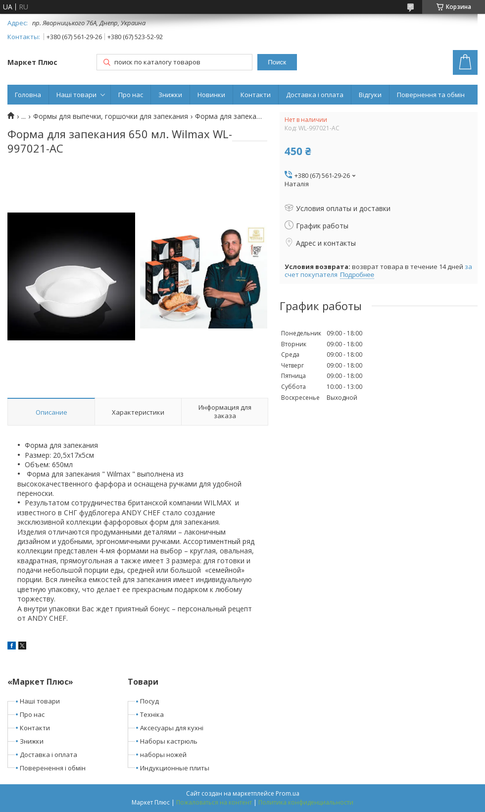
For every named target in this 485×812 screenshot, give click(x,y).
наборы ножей (163, 754)
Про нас (130, 94)
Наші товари (76, 94)
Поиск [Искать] (277, 62)
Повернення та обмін (431, 94)
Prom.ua (287, 793)
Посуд (149, 701)
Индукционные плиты (174, 767)
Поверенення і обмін (53, 767)
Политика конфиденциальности (305, 802)
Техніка (152, 714)
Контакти (256, 94)
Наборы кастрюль (168, 741)
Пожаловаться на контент (214, 802)
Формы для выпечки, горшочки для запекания (110, 116)
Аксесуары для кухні (171, 727)
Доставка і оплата (314, 94)
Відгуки (370, 94)
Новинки (211, 94)
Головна (28, 94)
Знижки (170, 94)
